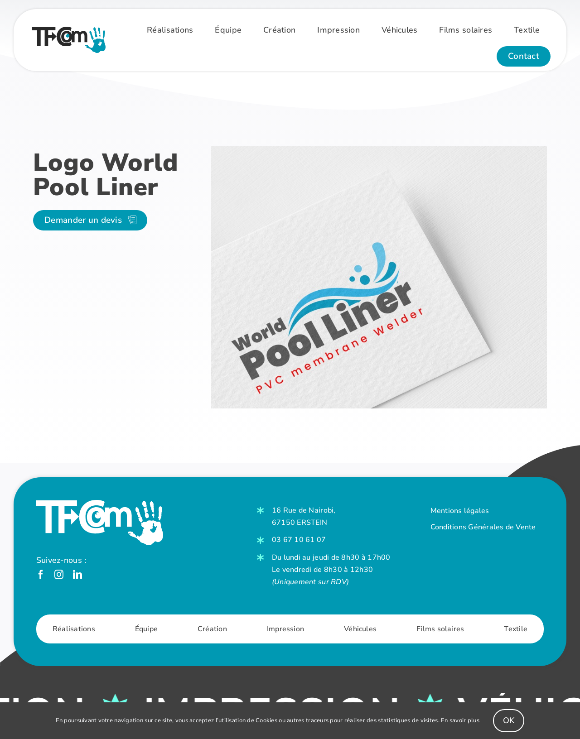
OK (509, 720)
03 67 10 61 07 (299, 540)
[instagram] (58, 574)
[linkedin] (77, 574)
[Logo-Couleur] (69, 30)
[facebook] (40, 574)
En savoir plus (460, 720)
